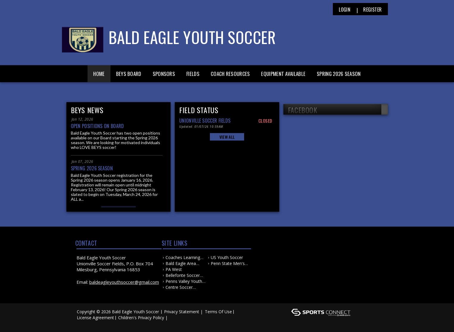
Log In (85, 323)
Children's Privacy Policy (141, 317)
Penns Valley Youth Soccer (184, 281)
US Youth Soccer (227, 257)
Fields (192, 73)
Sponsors (164, 73)
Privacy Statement (181, 311)
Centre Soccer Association (179, 287)
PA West (174, 269)
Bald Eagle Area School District (181, 263)
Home (98, 73)
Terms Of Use (218, 311)
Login (344, 9)
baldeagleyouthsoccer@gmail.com (124, 282)
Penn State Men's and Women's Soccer (228, 263)
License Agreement (95, 317)
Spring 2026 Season (339, 73)
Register (372, 9)
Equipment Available (283, 73)
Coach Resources (230, 73)
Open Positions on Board (97, 126)
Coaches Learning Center (183, 258)
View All (227, 137)
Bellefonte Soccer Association (183, 275)
